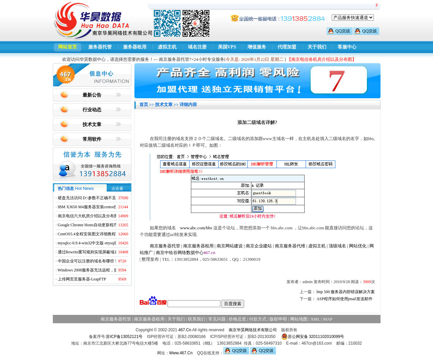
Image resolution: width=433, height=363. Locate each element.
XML (315, 319)
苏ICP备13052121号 (124, 336)
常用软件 (92, 139)
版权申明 (278, 319)
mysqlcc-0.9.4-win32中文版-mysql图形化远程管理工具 (104, 243)
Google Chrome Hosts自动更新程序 (88, 225)
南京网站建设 (230, 245)
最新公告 (92, 95)
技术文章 (92, 124)
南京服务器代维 (290, 245)
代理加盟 (287, 46)
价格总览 (237, 319)
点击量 (117, 188)
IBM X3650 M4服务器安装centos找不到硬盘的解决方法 (106, 207)
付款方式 (257, 319)
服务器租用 (134, 46)
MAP (327, 319)
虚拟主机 (167, 46)
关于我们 (317, 46)
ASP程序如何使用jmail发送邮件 (344, 298)
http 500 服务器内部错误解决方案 (346, 291)
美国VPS (227, 46)
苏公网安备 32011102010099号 (312, 336)
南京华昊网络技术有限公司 (253, 330)
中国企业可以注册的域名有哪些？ (88, 261)
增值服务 (256, 46)
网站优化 (357, 245)
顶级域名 (337, 245)
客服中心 (347, 46)
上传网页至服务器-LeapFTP (82, 279)
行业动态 (92, 109)
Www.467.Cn (181, 353)
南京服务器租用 (198, 245)
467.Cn (184, 330)
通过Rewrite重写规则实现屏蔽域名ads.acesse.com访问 (104, 252)
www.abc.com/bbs (196, 227)
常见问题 (217, 319)
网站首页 (67, 46)
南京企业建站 (259, 245)
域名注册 (197, 46)
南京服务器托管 (165, 245)
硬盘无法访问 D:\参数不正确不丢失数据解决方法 (101, 198)
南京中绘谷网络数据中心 (180, 252)
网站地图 (299, 319)
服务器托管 (100, 46)
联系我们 (196, 319)
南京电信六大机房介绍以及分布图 (88, 216)
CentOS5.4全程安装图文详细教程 (87, 234)
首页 (143, 104)
